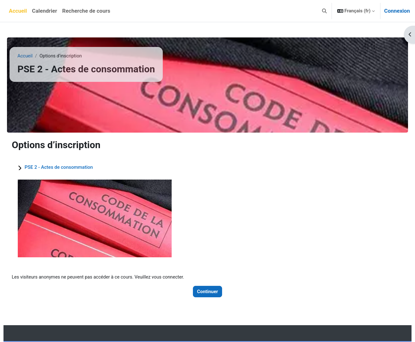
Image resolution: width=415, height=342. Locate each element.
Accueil (36, 56)
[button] (324, 11)
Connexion (397, 11)
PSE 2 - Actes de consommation (69, 167)
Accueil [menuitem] (18, 11)
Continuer (207, 291)
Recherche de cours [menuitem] (86, 11)
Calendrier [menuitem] (44, 11)
